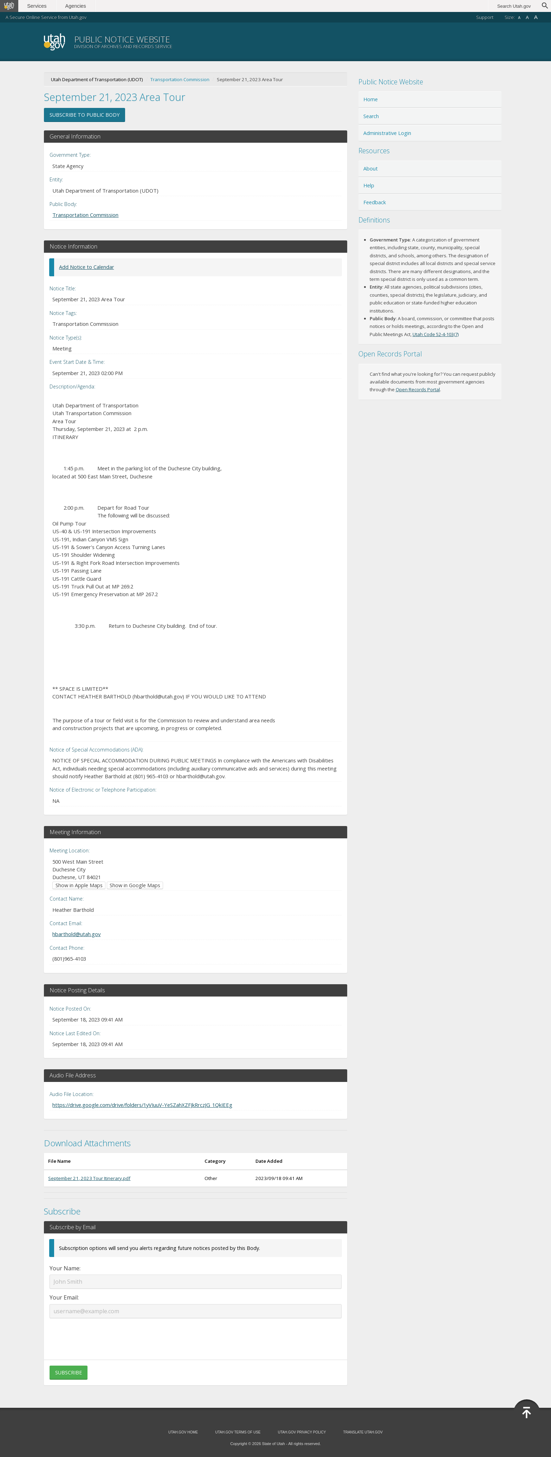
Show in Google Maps (135, 885)
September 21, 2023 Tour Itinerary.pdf (89, 1178)
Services (37, 6)
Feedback (374, 202)
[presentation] (195, 1334)
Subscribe (68, 1372)
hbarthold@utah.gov (76, 933)
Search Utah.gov (514, 6)
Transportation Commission (179, 79)
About (370, 168)
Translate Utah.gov (363, 1432)
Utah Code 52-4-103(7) (436, 334)
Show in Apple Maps (79, 885)
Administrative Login (387, 133)
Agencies (76, 6)
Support (484, 17)
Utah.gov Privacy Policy (302, 1432)
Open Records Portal (418, 389)
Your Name (64, 1268)
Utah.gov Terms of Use (237, 1432)
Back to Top (526, 1412)
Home (370, 99)
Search (371, 116)
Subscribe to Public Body (84, 114)
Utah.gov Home (183, 1432)
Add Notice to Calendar (86, 267)
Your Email (64, 1297)
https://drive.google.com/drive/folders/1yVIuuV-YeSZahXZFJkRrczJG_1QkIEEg (142, 1104)
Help (368, 185)
